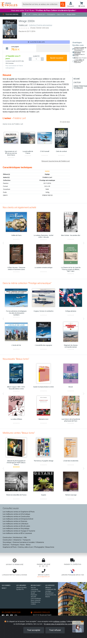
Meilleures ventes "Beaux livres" (19, 432)
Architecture (17, 537)
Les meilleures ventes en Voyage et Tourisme (19, 531)
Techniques (15, 545)
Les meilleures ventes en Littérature (15, 524)
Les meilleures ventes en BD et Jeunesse (17, 533)
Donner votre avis (42, 28)
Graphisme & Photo (10, 547)
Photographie (39, 547)
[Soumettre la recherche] (62, 4)
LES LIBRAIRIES (21, 585)
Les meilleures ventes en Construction (16, 516)
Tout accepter (33, 630)
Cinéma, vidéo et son (25, 547)
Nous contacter (36, 600)
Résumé (77, 79)
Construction (7, 537)
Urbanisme (17, 540)
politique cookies (59, 621)
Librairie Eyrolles (21, 587)
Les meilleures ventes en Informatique (16, 514)
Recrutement (49, 593)
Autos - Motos (25, 545)
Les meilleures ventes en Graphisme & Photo (19, 512)
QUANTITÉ (36, 56)
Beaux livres (50, 547)
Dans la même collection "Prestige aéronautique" (27, 283)
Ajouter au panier (56, 58)
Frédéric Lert (23, 25)
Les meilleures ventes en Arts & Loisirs (16, 526)
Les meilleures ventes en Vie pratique (16, 528)
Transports (26, 540)
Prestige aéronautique (47, 180)
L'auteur (77, 82)
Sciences (6, 545)
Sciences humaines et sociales (24, 542)
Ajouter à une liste (36, 42)
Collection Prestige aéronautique (40, 25)
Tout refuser (55, 630)
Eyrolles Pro (20, 589)
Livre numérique (36, 598)
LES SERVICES (49, 585)
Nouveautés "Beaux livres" (16, 359)
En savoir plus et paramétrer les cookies (59, 624)
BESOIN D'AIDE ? (36, 585)
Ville (25, 537)
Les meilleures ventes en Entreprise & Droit (18, 519)
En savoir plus (65, 122)
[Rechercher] (41, 4)
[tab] (19, 48)
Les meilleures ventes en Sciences (15, 521)
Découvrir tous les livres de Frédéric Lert (56, 161)
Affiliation (48, 587)
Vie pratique (7, 542)
